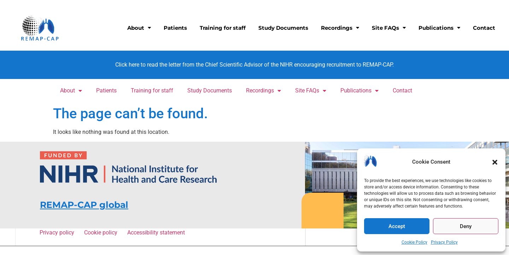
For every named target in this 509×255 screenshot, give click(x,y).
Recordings (340, 28)
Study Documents (283, 27)
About (139, 28)
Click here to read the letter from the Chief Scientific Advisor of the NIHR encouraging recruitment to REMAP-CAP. (254, 64)
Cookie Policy (414, 242)
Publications (439, 28)
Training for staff (223, 27)
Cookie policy (102, 232)
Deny (466, 226)
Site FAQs (389, 28)
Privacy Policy (444, 242)
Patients (175, 27)
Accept (396, 226)
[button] (494, 162)
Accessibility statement (156, 232)
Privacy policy (58, 232)
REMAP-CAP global (84, 204)
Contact (484, 27)
